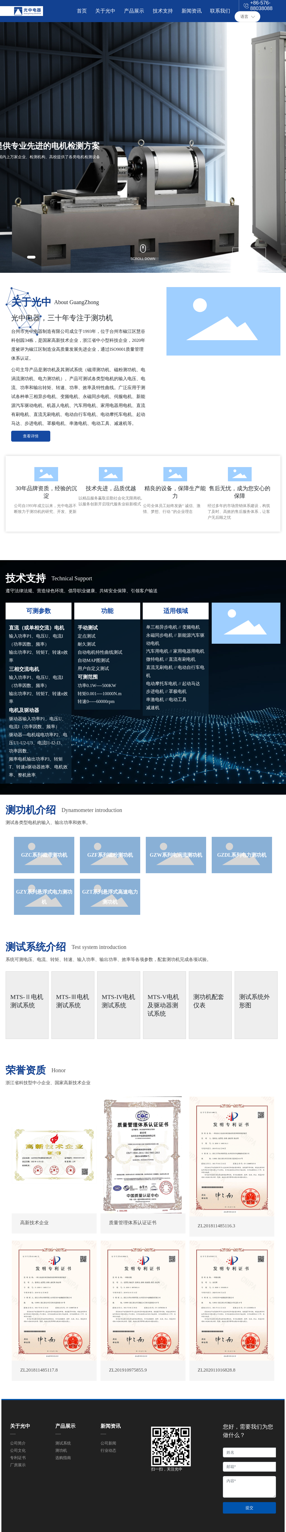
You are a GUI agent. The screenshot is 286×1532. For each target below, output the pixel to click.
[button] (31, 257)
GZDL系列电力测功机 (241, 855)
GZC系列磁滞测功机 (44, 855)
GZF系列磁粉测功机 (110, 855)
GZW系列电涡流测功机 (176, 855)
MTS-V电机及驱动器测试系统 (163, 1005)
